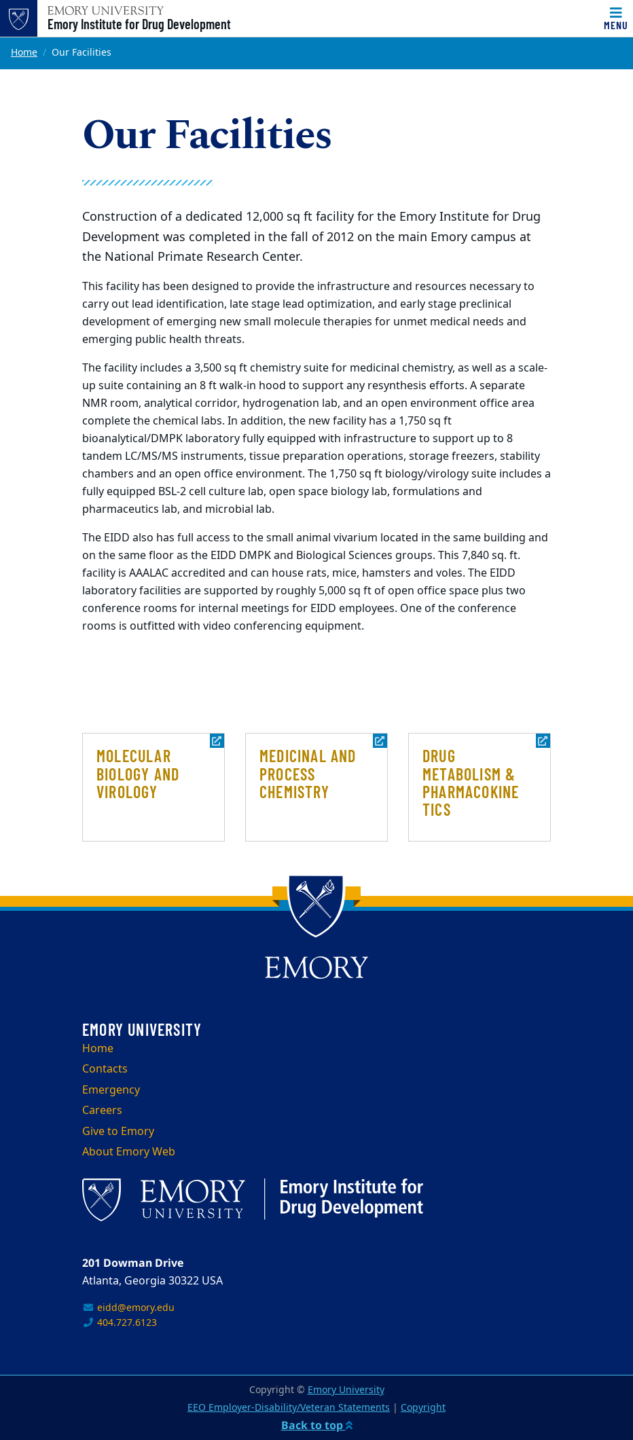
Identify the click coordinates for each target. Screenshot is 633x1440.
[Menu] (616, 18)
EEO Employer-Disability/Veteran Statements (288, 1408)
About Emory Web (128, 1152)
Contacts (105, 1069)
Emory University (346, 1390)
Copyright (423, 1408)
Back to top (316, 1425)
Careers (102, 1110)
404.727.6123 (119, 1323)
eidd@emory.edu (128, 1308)
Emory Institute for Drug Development (139, 24)
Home (24, 53)
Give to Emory (118, 1131)
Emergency (111, 1090)
